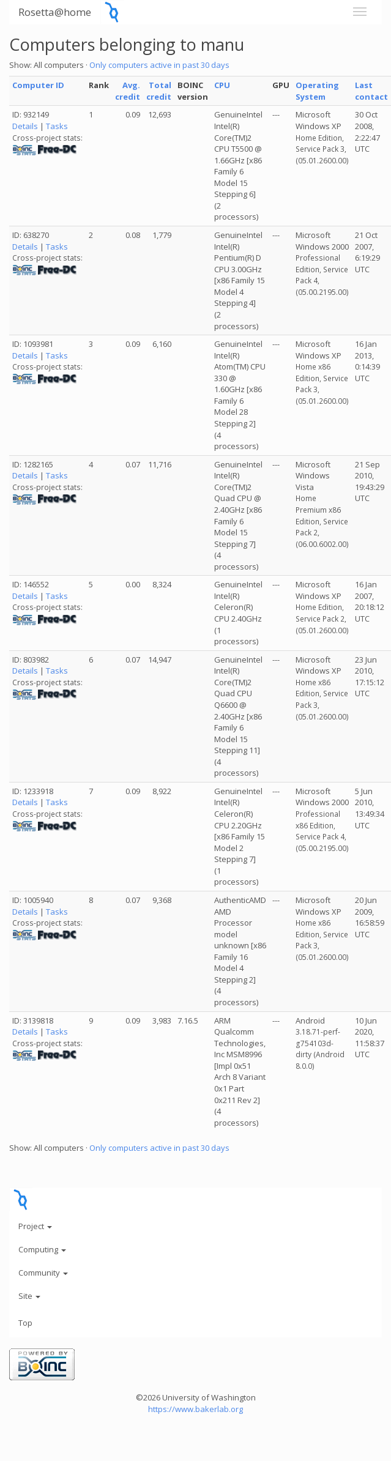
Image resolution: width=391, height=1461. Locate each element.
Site (29, 1295)
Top (25, 1322)
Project (35, 1226)
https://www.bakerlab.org (195, 1409)
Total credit (158, 91)
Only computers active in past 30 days (159, 64)
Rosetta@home (54, 12)
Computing (42, 1249)
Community (43, 1272)
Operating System (317, 91)
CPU (222, 85)
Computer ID (38, 85)
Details (25, 126)
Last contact (371, 91)
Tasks (57, 126)
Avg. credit (127, 91)
